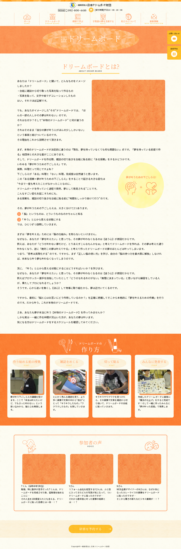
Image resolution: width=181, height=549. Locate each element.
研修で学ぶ (77, 22)
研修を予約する (90, 529)
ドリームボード (52, 22)
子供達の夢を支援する (103, 22)
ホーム (27, 22)
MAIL (91, 11)
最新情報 (153, 22)
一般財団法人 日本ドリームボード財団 (90, 5)
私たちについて (128, 22)
